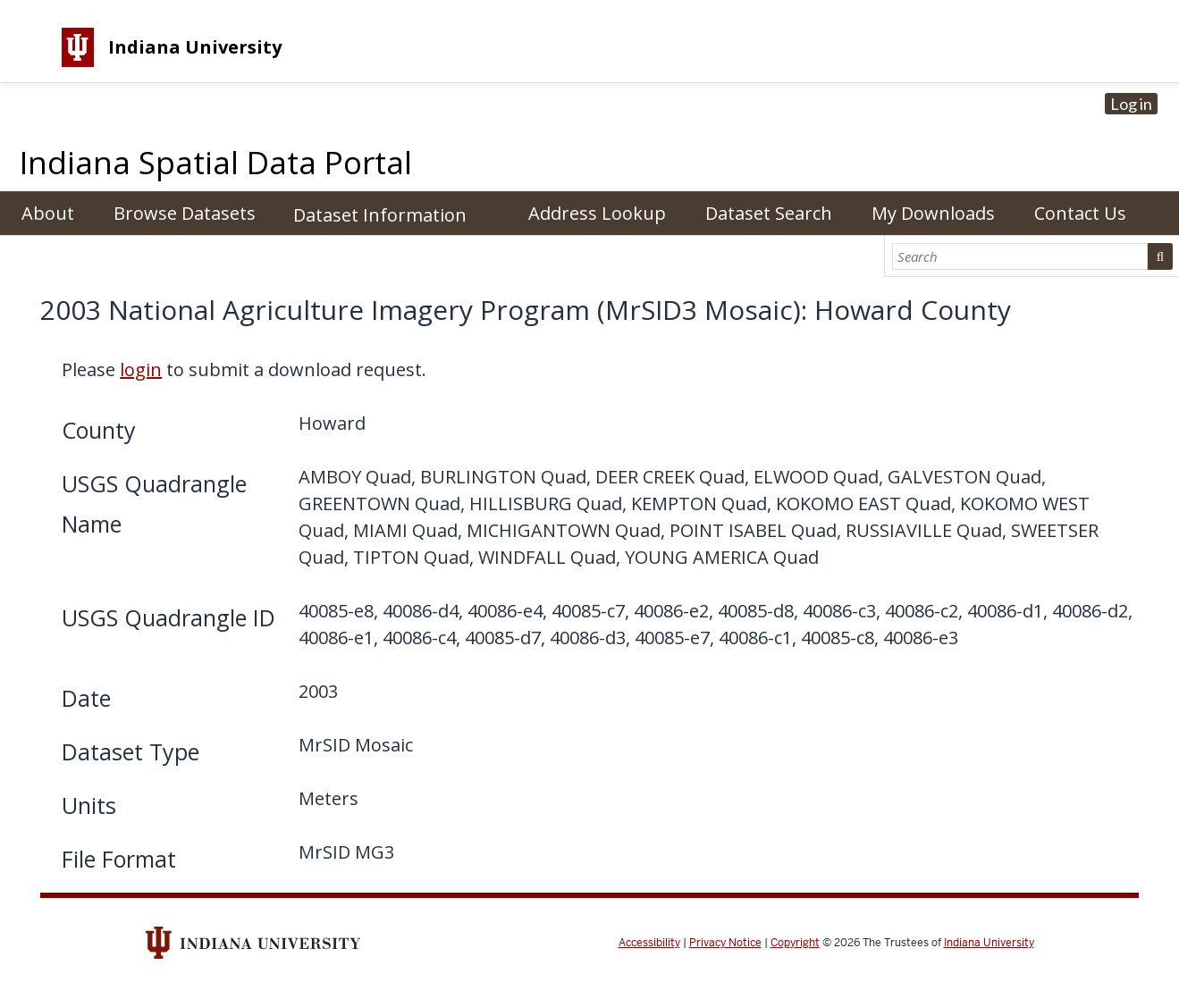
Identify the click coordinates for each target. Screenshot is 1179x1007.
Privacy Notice (725, 943)
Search (1160, 256)
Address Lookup (597, 213)
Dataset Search (768, 213)
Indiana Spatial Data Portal (216, 162)
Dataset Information (380, 215)
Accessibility (649, 943)
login (141, 369)
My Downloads (933, 213)
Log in (1131, 103)
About (47, 213)
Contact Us (1080, 213)
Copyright (795, 943)
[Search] (1020, 256)
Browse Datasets (185, 213)
